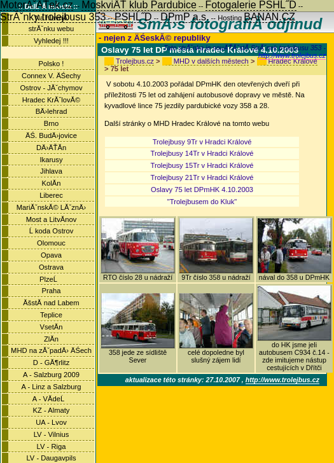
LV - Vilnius (51, 434)
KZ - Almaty (51, 410)
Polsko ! (51, 63)
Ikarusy (50, 159)
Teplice (51, 315)
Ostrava (51, 267)
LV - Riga (51, 446)
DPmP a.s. (184, 16)
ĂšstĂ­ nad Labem (51, 303)
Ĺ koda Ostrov (51, 231)
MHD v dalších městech (211, 61)
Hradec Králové (292, 61)
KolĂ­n (51, 183)
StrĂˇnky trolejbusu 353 (53, 16)
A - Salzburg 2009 (51, 374)
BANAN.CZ (269, 16)
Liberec (51, 195)
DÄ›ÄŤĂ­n (51, 147)
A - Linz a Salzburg (51, 386)
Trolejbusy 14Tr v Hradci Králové (202, 153)
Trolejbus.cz (135, 61)
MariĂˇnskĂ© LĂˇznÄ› (52, 207)
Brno (51, 123)
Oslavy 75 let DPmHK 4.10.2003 (202, 189)
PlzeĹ (51, 279)
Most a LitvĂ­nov (51, 219)
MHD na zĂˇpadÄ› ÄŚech (51, 350)
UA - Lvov (51, 422)
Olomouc (51, 243)
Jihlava (51, 171)
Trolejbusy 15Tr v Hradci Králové (202, 165)
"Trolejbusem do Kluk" (202, 201)
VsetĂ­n (50, 327)
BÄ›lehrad (51, 111)
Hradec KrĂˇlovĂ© (51, 100)
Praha (51, 290)
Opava (51, 255)
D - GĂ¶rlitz (51, 362)
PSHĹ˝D (133, 16)
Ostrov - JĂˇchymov (51, 88)
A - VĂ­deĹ (51, 399)
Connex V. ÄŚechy (51, 75)
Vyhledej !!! (51, 41)
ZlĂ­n (51, 339)
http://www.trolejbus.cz (292, 55)
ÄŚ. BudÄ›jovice (51, 135)
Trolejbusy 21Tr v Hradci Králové (202, 177)
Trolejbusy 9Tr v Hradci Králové (202, 142)
